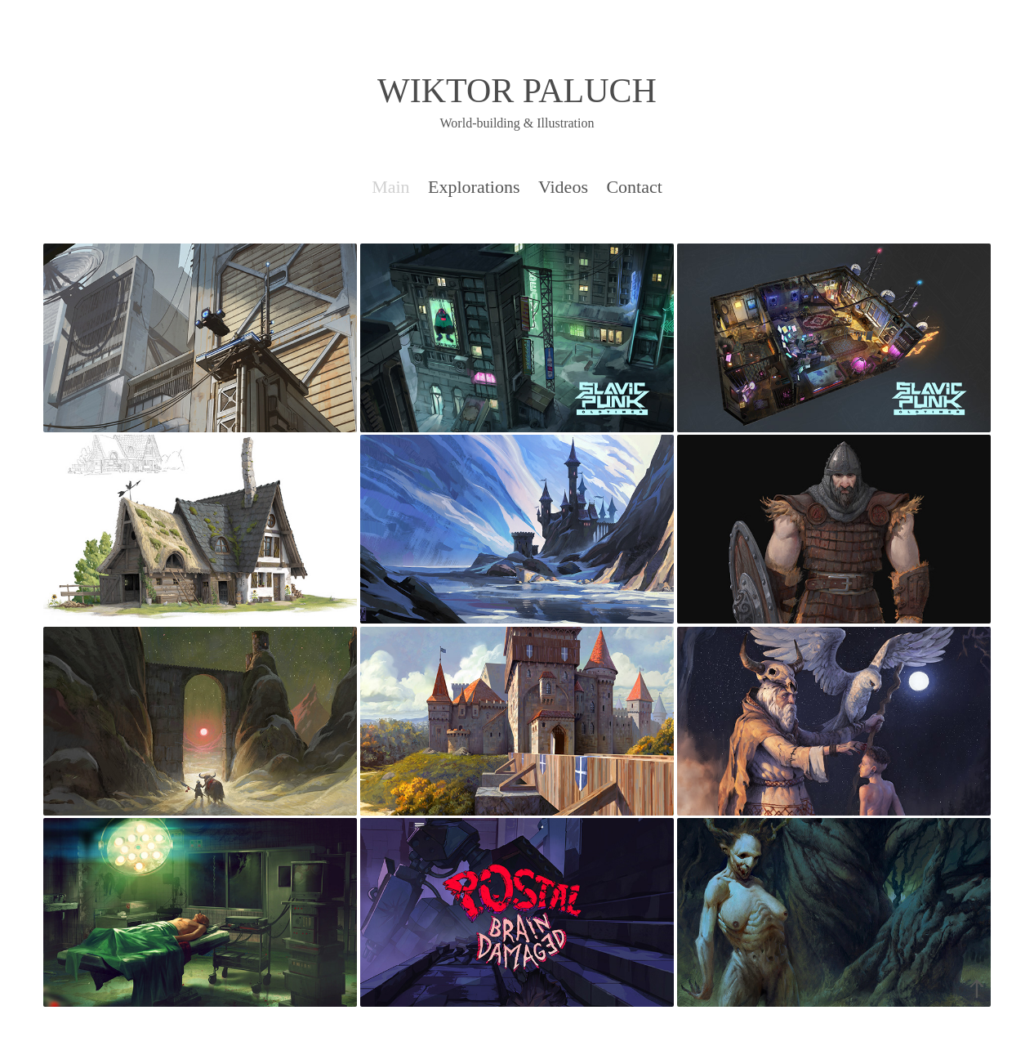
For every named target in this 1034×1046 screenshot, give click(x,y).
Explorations (473, 187)
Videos (563, 187)
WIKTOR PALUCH (517, 91)
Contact (634, 187)
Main (390, 187)
